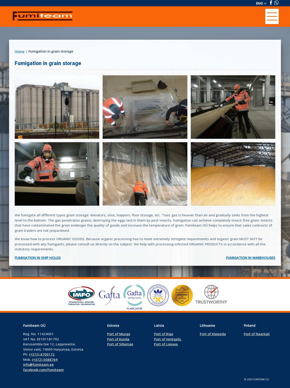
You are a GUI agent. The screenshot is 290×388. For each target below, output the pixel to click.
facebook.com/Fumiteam (43, 369)
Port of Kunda (118, 339)
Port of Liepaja (166, 344)
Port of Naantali (257, 334)
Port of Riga (163, 334)
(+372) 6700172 (42, 354)
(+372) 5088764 (45, 359)
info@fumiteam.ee (38, 364)
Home (19, 51)
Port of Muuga (118, 334)
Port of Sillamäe (120, 344)
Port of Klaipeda (213, 334)
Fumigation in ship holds (38, 257)
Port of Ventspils (168, 339)
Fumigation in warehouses (250, 257)
